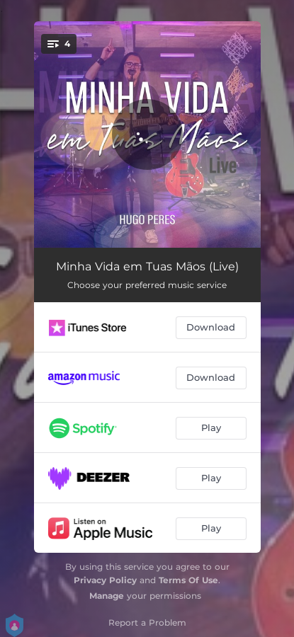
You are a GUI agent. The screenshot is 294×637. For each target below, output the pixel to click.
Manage (106, 595)
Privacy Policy (105, 580)
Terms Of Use (188, 580)
